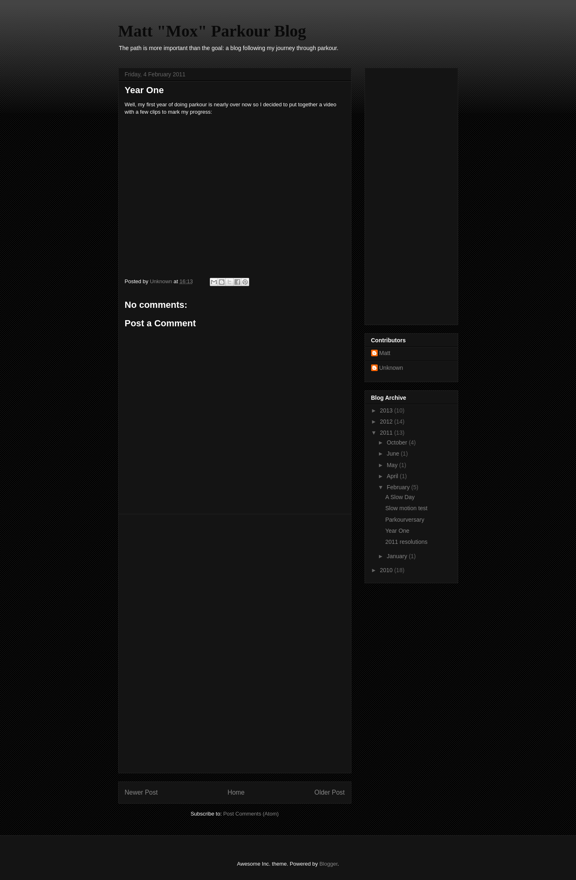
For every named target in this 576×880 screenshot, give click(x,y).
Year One (397, 530)
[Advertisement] (235, 643)
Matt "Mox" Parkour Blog (212, 31)
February (399, 487)
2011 (387, 432)
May (393, 465)
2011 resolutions (406, 542)
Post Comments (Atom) (251, 814)
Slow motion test (406, 508)
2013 (387, 410)
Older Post (329, 792)
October (398, 442)
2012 (387, 421)
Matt (384, 353)
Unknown (391, 367)
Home (236, 792)
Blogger (328, 864)
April (393, 476)
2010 (387, 570)
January (398, 556)
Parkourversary (404, 519)
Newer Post (141, 792)
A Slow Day (400, 497)
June (394, 453)
